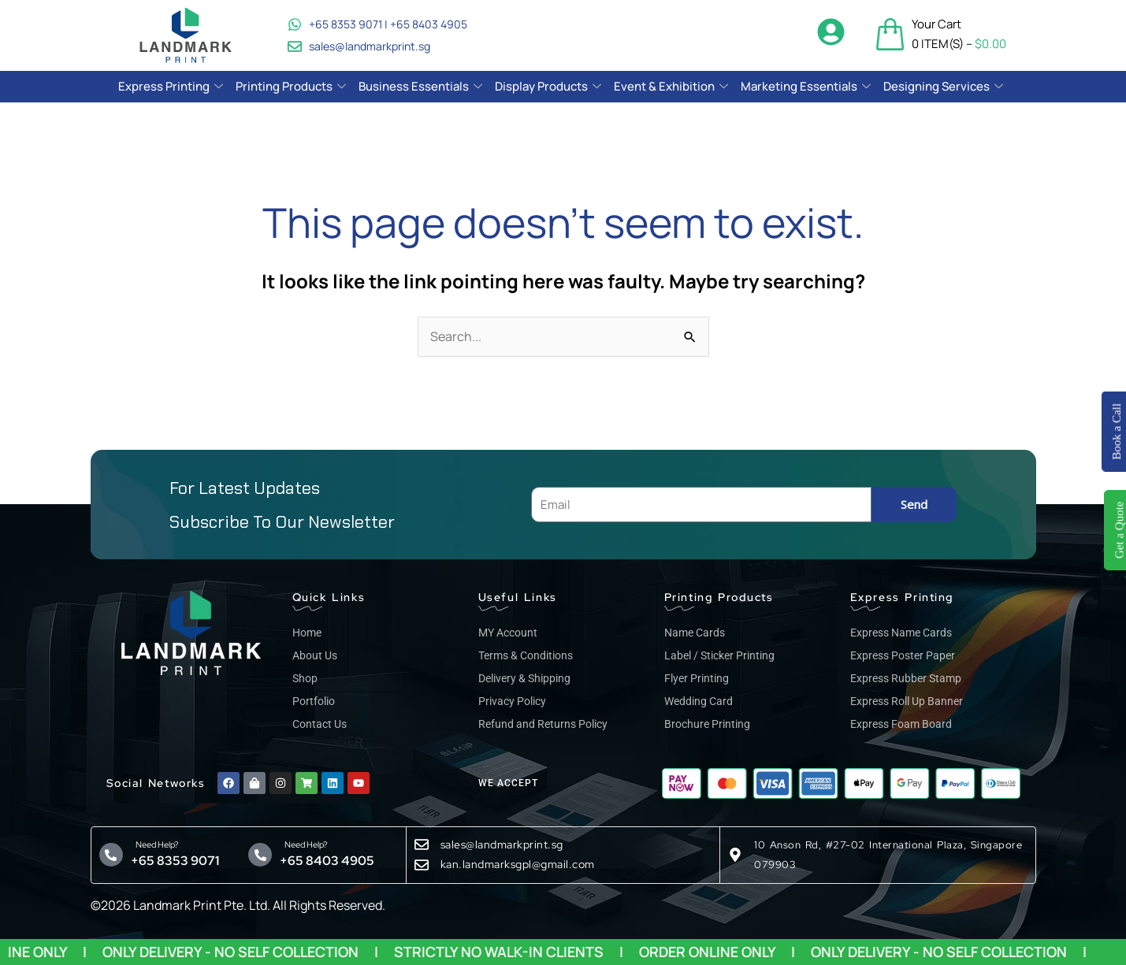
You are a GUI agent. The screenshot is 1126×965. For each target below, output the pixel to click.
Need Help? (155, 844)
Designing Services (943, 86)
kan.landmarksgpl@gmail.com (517, 864)
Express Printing (170, 86)
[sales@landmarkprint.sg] (421, 844)
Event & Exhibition (671, 86)
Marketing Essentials (806, 86)
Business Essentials (420, 86)
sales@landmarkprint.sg (501, 844)
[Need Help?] (111, 855)
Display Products (548, 86)
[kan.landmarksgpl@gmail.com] (421, 865)
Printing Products (291, 86)
